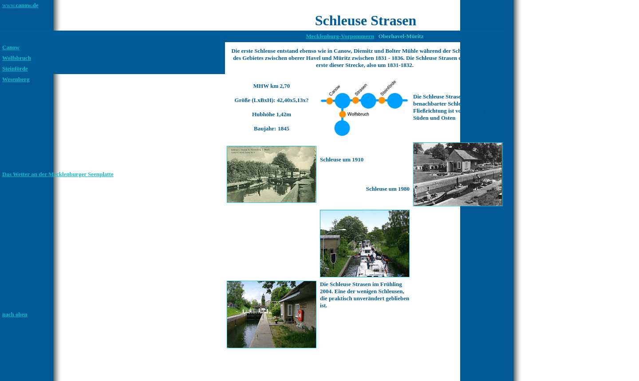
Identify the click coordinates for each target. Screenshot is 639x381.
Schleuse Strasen (365, 20)
